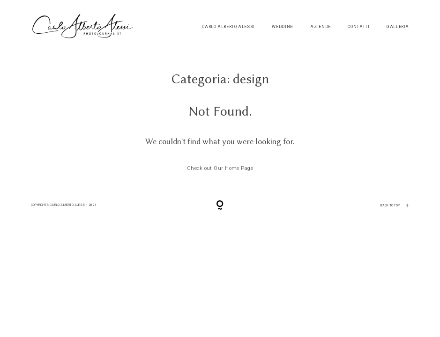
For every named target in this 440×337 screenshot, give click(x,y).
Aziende (320, 27)
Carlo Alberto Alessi (228, 27)
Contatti (358, 27)
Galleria (398, 27)
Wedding (282, 27)
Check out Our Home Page (220, 168)
